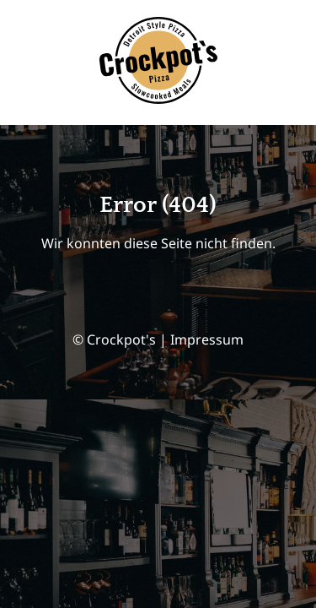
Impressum (207, 339)
